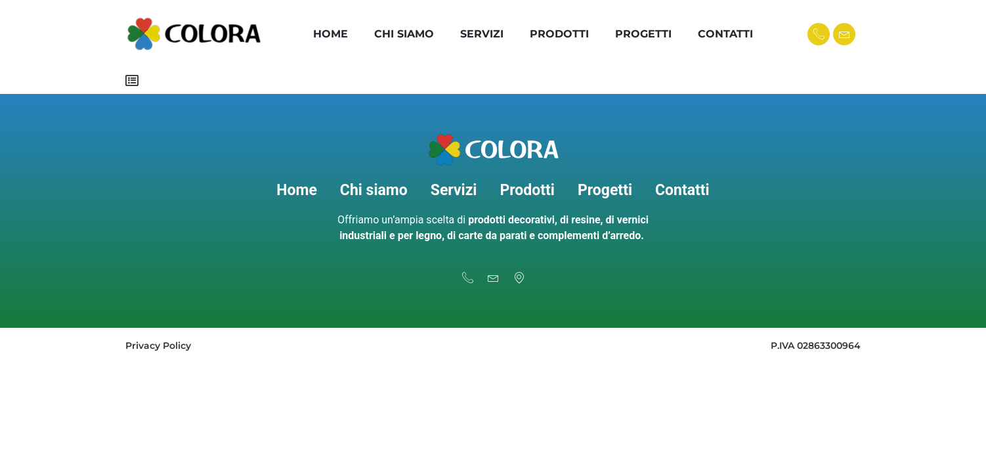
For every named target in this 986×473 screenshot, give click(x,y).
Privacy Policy (158, 345)
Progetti (643, 34)
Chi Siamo (404, 34)
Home (330, 34)
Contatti (725, 34)
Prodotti (559, 34)
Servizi (482, 34)
